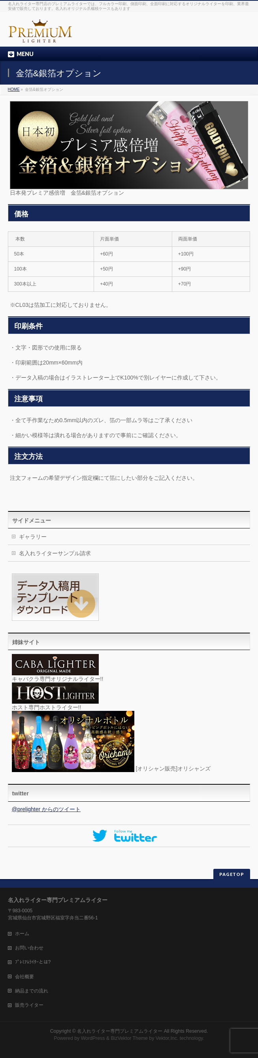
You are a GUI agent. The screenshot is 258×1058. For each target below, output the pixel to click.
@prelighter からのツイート (46, 809)
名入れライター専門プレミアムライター (119, 1031)
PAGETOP (231, 874)
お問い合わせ (29, 948)
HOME (14, 89)
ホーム (22, 933)
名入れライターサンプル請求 (55, 553)
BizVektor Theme (129, 1038)
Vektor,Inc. (167, 1038)
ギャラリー (33, 537)
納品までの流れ (31, 991)
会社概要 (24, 976)
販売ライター (29, 1005)
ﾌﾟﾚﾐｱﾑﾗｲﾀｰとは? (33, 962)
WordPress (93, 1038)
